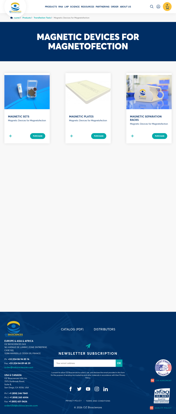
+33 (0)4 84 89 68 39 (19, 363)
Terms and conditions (98, 401)
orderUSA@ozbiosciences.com (21, 405)
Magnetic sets (18, 116)
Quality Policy (161, 408)
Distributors (104, 329)
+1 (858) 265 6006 (18, 397)
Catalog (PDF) (72, 329)
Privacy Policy (74, 401)
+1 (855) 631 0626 (18, 401)
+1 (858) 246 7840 (18, 393)
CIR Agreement (161, 380)
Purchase (37, 136)
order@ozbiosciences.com (18, 367)
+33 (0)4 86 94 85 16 (18, 359)
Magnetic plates (81, 116)
